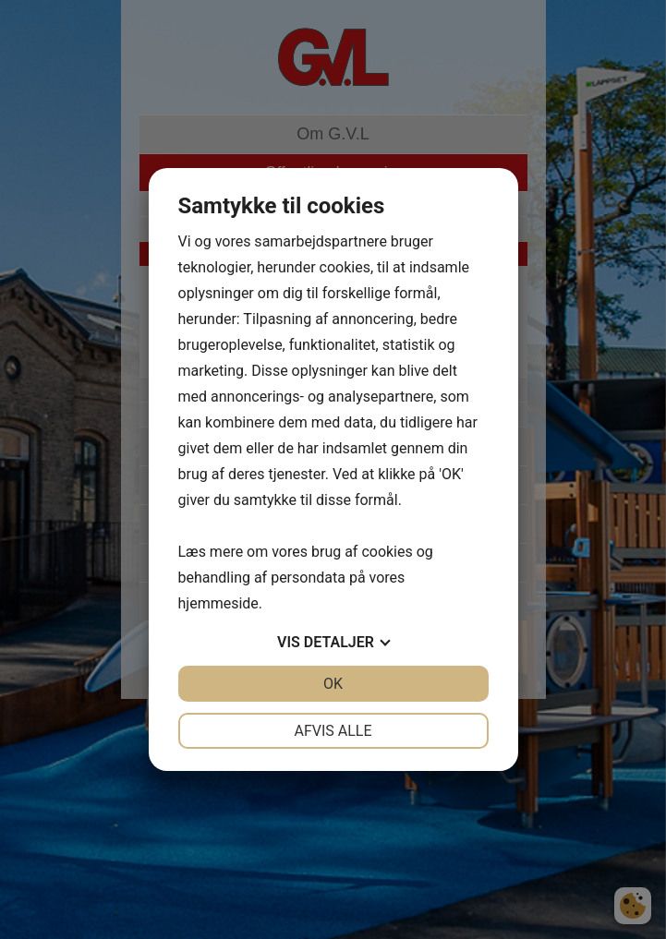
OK (333, 683)
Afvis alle (332, 731)
